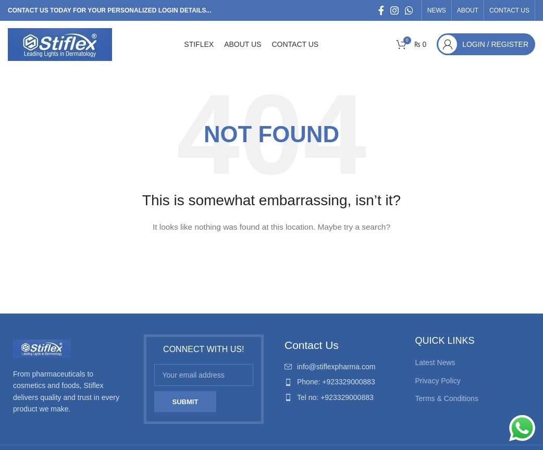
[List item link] (339, 366)
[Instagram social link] (394, 10)
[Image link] (42, 348)
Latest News (435, 362)
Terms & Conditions (446, 398)
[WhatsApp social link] (409, 10)
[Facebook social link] (381, 10)
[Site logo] (60, 44)
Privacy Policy (438, 381)
